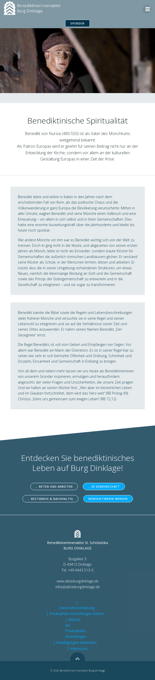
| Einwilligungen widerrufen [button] (75, 642)
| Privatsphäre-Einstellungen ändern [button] (75, 613)
